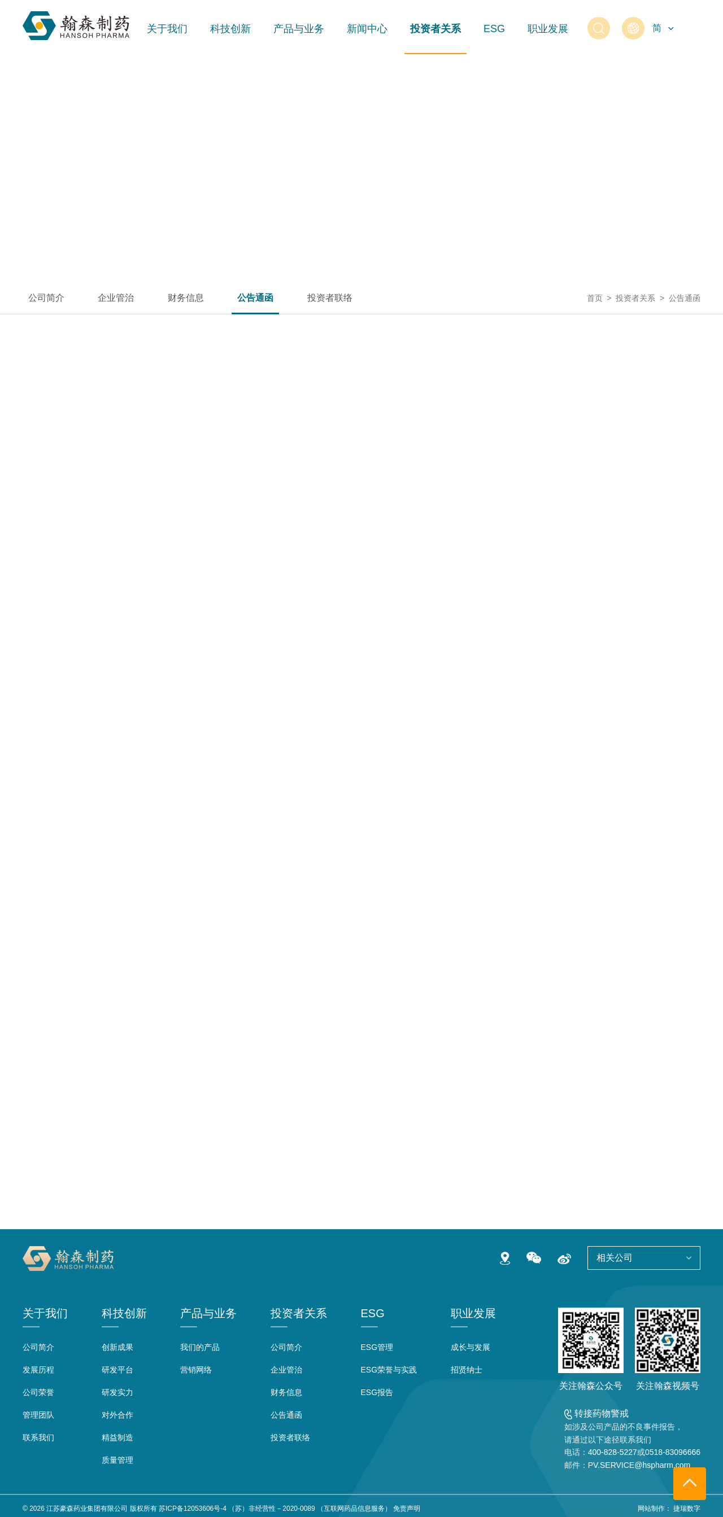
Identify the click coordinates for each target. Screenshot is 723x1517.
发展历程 (38, 1369)
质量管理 (117, 1460)
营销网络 (196, 1369)
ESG (494, 28)
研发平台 (117, 1369)
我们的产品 (200, 1347)
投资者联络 (329, 297)
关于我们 (167, 28)
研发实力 (117, 1392)
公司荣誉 (38, 1392)
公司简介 (46, 297)
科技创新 (230, 28)
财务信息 (186, 297)
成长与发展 (470, 1347)
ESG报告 (377, 1392)
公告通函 (255, 297)
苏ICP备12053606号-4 (193, 1508)
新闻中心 (367, 28)
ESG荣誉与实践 (389, 1369)
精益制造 (117, 1437)
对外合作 (117, 1414)
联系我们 (38, 1437)
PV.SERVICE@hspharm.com (639, 1465)
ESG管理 (377, 1347)
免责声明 (406, 1508)
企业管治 (116, 297)
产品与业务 (298, 28)
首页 (595, 297)
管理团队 (38, 1414)
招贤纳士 (466, 1369)
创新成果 (117, 1347)
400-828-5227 (612, 1452)
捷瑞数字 (686, 1508)
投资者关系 (435, 28)
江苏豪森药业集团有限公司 (87, 1508)
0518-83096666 (672, 1452)
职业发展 (548, 28)
